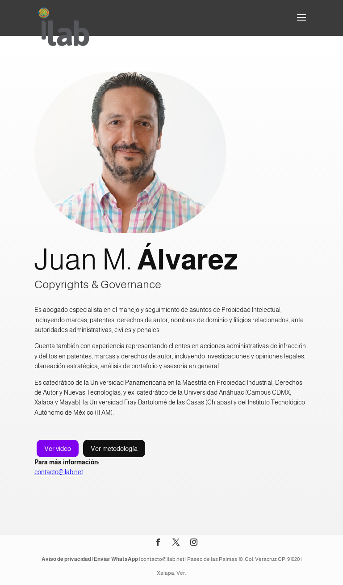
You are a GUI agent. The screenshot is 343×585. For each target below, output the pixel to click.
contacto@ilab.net (58, 472)
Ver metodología (114, 448)
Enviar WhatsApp (116, 559)
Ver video (57, 448)
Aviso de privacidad (66, 559)
